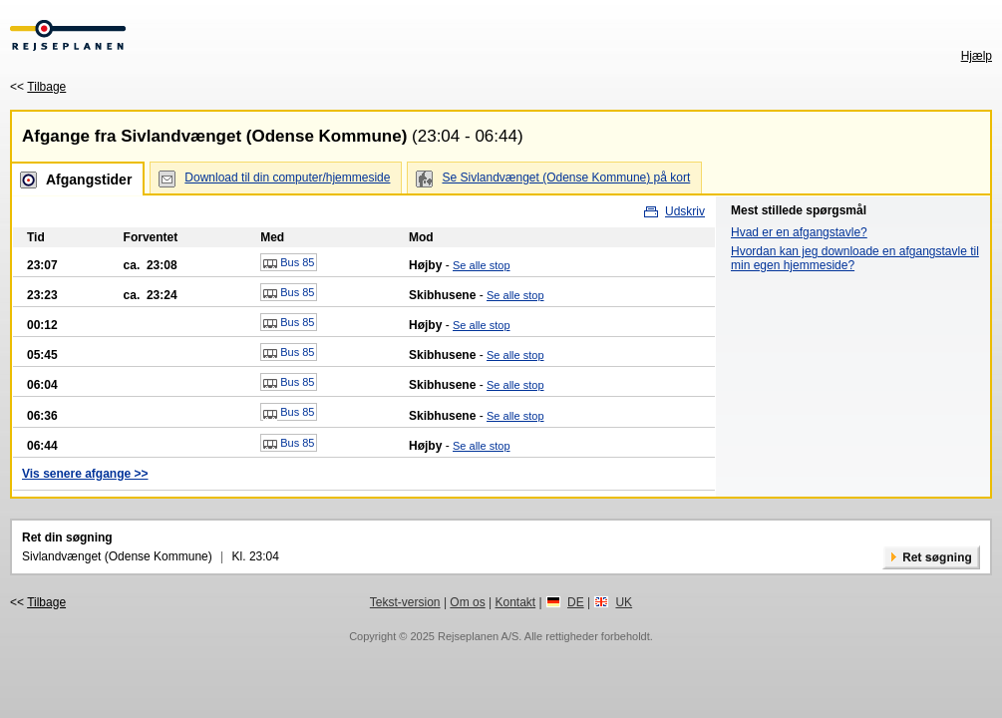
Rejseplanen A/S (478, 636)
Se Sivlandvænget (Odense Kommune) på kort (566, 177)
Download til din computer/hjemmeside (287, 177)
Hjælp (976, 56)
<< (38, 87)
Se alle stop (481, 265)
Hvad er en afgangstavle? (799, 232)
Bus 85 (288, 263)
